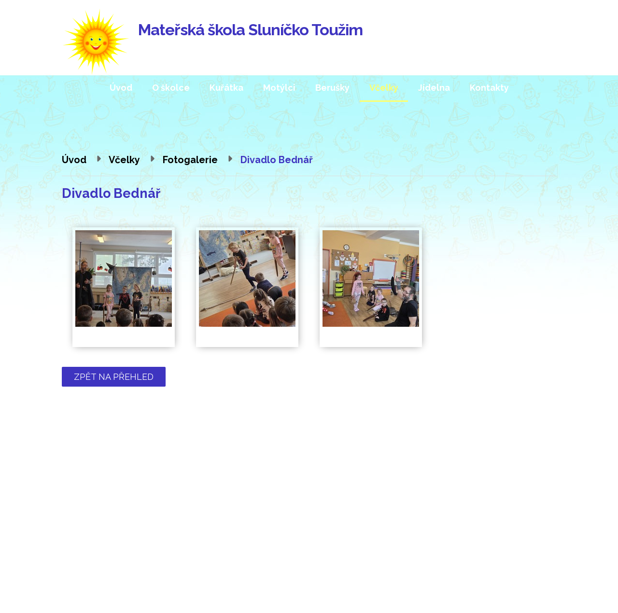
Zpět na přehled (114, 377)
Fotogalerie (190, 160)
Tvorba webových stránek (165, 603)
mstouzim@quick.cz (136, 534)
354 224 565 (129, 521)
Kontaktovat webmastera (274, 594)
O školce (171, 88)
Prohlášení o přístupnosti (367, 594)
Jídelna (434, 88)
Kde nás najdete (501, 509)
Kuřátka (226, 88)
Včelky (383, 88)
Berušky (332, 88)
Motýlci (279, 88)
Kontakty (489, 88)
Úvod (121, 88)
